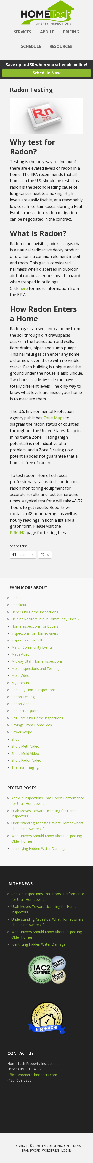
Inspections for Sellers (29, 640)
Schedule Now (47, 73)
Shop (15, 739)
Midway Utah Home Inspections (37, 661)
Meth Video (20, 654)
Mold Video (20, 675)
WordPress (50, 1150)
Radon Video (21, 703)
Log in (66, 1150)
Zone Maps (53, 418)
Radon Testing (23, 696)
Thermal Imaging (25, 767)
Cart (14, 597)
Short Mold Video (25, 753)
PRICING (18, 532)
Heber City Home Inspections (34, 612)
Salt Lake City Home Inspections (37, 718)
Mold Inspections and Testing (35, 668)
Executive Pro (52, 1146)
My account (20, 682)
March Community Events (32, 647)
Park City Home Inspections (33, 689)
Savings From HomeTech (31, 725)
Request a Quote (25, 710)
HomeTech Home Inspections (46, 12)
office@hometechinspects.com (32, 1074)
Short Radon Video (26, 760)
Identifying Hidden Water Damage (38, 848)
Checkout (18, 604)
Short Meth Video (25, 746)
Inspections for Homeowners (34, 633)
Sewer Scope (21, 732)
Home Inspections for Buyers (34, 626)
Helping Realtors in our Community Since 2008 (48, 619)
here (23, 288)
